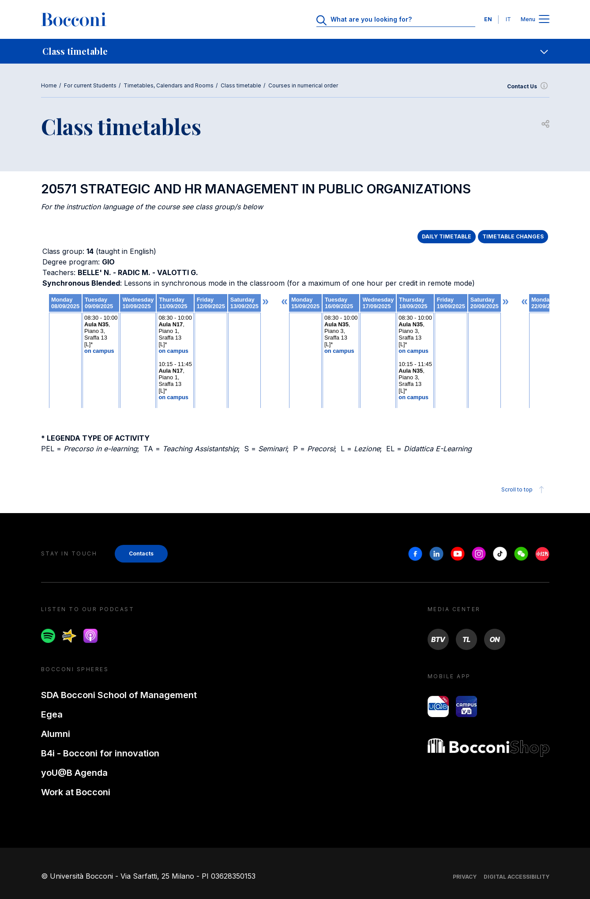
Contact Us (528, 86)
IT (508, 19)
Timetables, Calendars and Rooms (169, 85)
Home (49, 85)
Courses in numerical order (303, 85)
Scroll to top (524, 489)
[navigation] (295, 51)
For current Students (90, 85)
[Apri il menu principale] (544, 19)
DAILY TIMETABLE (446, 236)
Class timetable (241, 85)
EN (488, 19)
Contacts (141, 553)
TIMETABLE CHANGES (513, 236)
